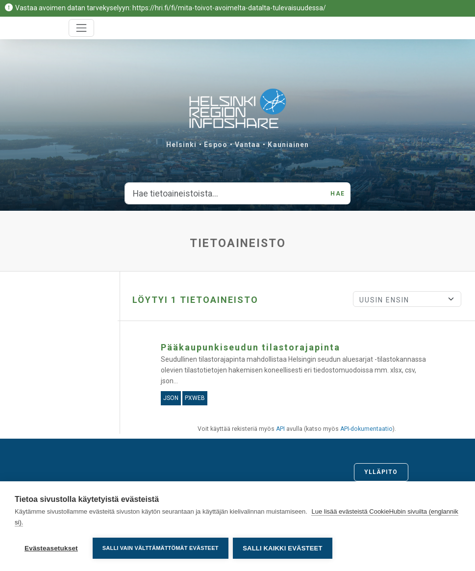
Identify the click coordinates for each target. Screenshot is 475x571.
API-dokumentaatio (366, 428)
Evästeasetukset (51, 548)
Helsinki (181, 145)
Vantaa (248, 145)
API (280, 428)
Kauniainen (288, 145)
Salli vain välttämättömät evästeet (160, 548)
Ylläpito (381, 472)
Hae (337, 193)
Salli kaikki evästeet (283, 548)
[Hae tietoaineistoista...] (225, 193)
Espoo (215, 145)
